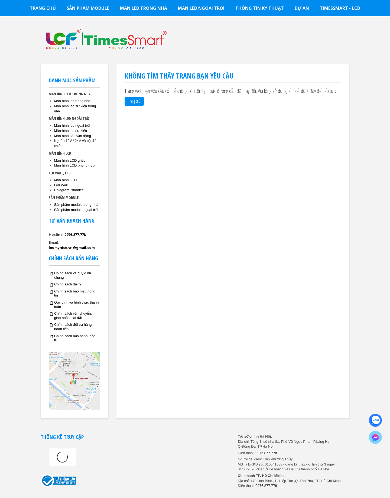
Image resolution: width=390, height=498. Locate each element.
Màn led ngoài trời (201, 8)
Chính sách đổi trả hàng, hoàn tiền (73, 327)
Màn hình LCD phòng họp (74, 165)
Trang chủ (43, 8)
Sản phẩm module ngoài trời (76, 210)
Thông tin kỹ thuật (259, 8)
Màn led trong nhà (143, 8)
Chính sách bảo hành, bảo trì (74, 338)
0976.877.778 (75, 234)
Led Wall (61, 185)
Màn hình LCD (65, 180)
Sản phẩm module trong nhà (76, 205)
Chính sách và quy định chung (72, 275)
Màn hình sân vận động (72, 136)
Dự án (302, 8)
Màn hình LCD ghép (70, 160)
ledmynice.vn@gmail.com (72, 247)
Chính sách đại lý (67, 284)
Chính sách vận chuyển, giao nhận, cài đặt (73, 315)
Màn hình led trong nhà (72, 101)
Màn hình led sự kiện (70, 131)
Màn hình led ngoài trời (72, 125)
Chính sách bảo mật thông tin (74, 293)
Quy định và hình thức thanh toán (76, 304)
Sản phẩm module (88, 8)
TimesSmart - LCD (340, 8)
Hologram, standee (69, 190)
